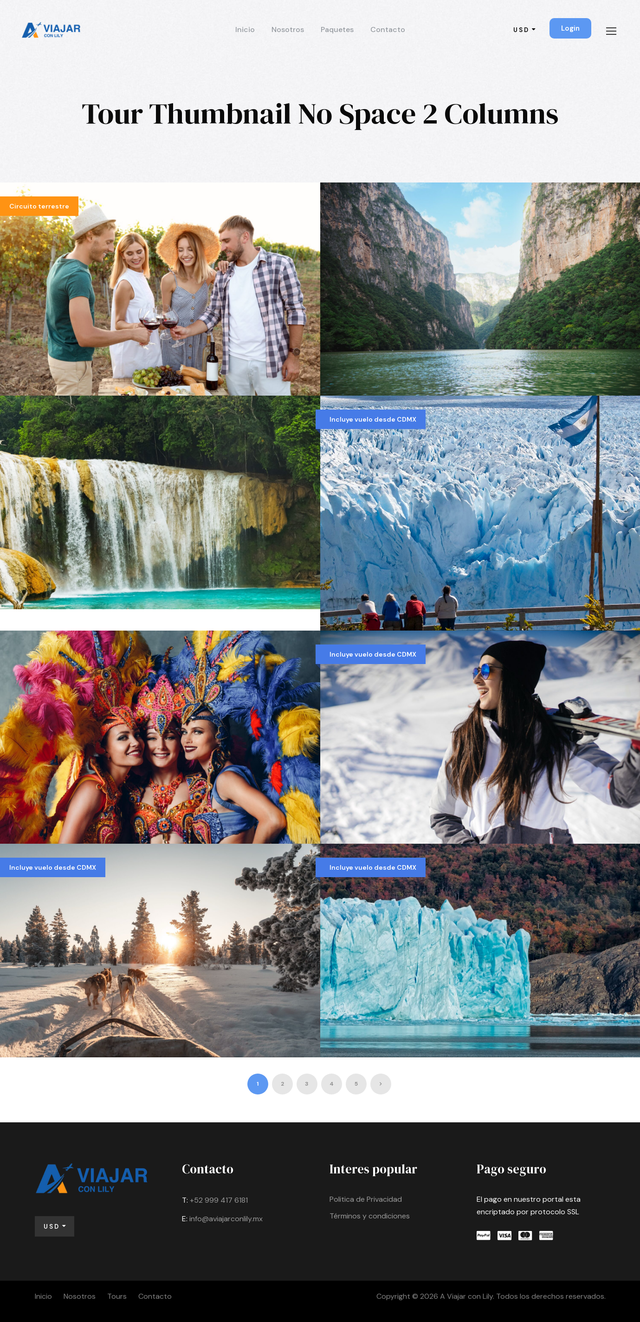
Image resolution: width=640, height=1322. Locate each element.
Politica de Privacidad (366, 1199)
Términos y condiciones (370, 1216)
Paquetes (337, 29)
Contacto (387, 29)
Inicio (245, 29)
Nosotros (288, 29)
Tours (117, 1296)
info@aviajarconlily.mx (226, 1219)
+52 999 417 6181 (219, 1200)
